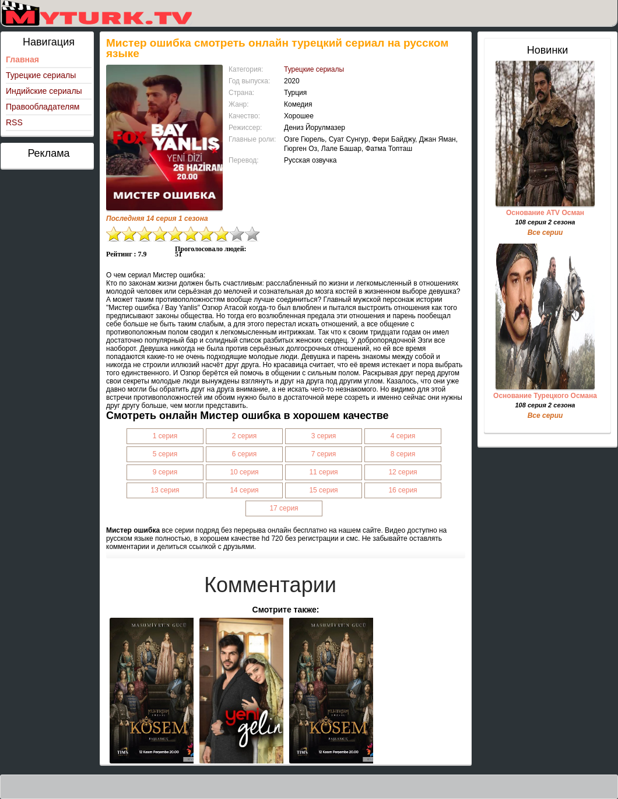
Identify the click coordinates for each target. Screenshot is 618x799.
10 (252, 234)
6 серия (244, 454)
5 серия (165, 454)
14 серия (244, 490)
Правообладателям (42, 106)
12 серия (402, 472)
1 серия (165, 436)
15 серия (323, 490)
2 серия (244, 436)
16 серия (402, 490)
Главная (22, 59)
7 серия (323, 454)
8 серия (403, 454)
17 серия (283, 508)
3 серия (323, 436)
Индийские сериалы (44, 91)
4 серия (403, 436)
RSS (14, 122)
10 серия (244, 472)
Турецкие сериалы (41, 75)
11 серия (323, 472)
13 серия (164, 490)
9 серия (165, 472)
